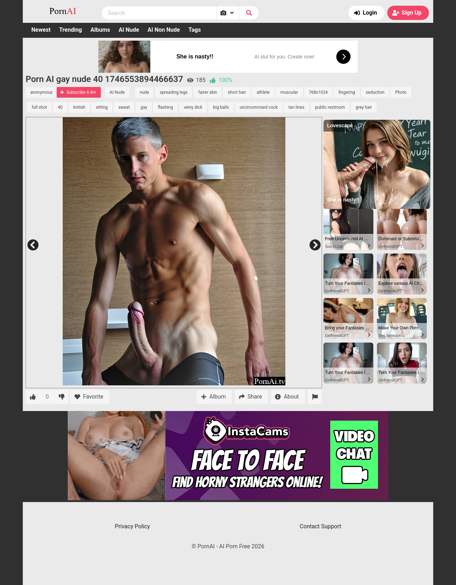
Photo (400, 92)
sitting (102, 107)
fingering (346, 92)
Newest (41, 29)
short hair (237, 92)
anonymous (41, 92)
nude (144, 92)
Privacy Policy (132, 526)
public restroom (330, 107)
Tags (194, 29)
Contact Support (320, 526)
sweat (124, 107)
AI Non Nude (163, 29)
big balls (221, 107)
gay (143, 107)
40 (60, 107)
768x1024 (318, 92)
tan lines (296, 107)
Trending (70, 29)
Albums (100, 29)
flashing (165, 107)
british (79, 107)
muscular (289, 92)
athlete (263, 92)
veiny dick (193, 107)
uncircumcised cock (259, 107)
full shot (39, 107)
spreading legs (173, 92)
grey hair (364, 107)
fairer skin (207, 92)
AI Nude (129, 29)
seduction (375, 92)
